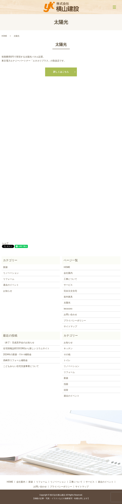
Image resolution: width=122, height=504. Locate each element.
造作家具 (68, 296)
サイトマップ (70, 326)
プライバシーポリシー (75, 320)
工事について (70, 279)
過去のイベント (11, 285)
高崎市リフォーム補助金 (15, 360)
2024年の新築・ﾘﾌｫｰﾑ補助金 (17, 354)
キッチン (68, 348)
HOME (4, 36)
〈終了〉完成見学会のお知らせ (18, 342)
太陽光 (67, 302)
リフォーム (8, 279)
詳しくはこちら (61, 72)
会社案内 (68, 273)
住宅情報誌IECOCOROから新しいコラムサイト (26, 348)
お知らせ (7, 291)
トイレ (67, 360)
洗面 (66, 384)
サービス (68, 285)
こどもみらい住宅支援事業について (21, 366)
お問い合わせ (70, 314)
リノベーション (11, 273)
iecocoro (68, 308)
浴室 (66, 390)
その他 (67, 354)
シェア (5, 243)
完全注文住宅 (70, 291)
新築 (5, 267)
